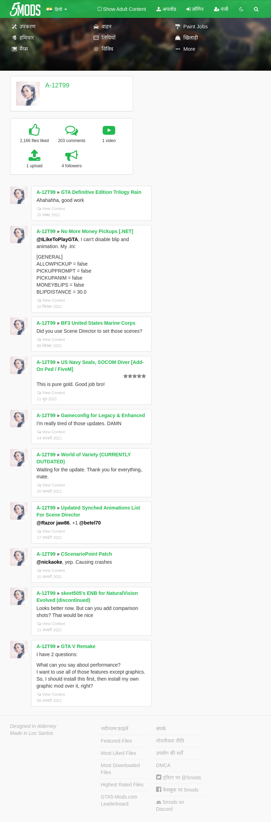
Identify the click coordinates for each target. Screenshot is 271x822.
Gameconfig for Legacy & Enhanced (103, 415)
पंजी (221, 9)
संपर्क (161, 728)
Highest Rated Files (122, 784)
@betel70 (90, 523)
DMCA (163, 765)
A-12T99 (57, 85)
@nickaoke (50, 562)
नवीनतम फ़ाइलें (115, 728)
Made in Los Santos (31, 733)
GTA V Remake (78, 646)
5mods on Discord (170, 805)
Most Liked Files (118, 753)
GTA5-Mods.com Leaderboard (119, 800)
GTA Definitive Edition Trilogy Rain (101, 192)
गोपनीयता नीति (170, 741)
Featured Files (116, 741)
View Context (51, 208)
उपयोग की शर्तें (169, 753)
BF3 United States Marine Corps (98, 323)
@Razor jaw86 (53, 523)
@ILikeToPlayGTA (57, 239)
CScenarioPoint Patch (86, 554)
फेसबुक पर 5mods (177, 790)
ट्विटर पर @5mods (178, 777)
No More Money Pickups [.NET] (97, 231)
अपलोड (166, 9)
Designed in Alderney (33, 726)
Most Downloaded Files (120, 769)
